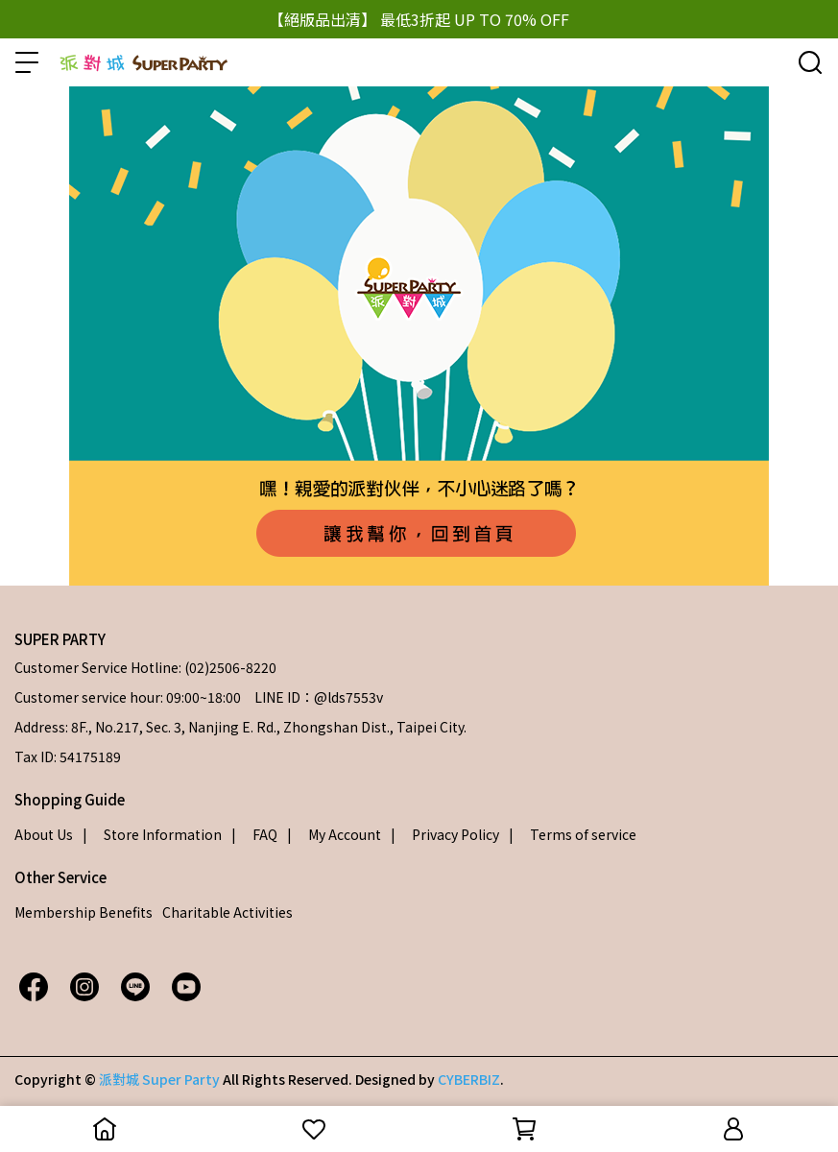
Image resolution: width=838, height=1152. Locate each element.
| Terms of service (572, 834)
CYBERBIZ (469, 1079)
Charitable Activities (227, 912)
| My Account (334, 834)
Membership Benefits (83, 912)
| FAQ (254, 834)
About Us (43, 834)
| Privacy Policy (445, 834)
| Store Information (152, 834)
